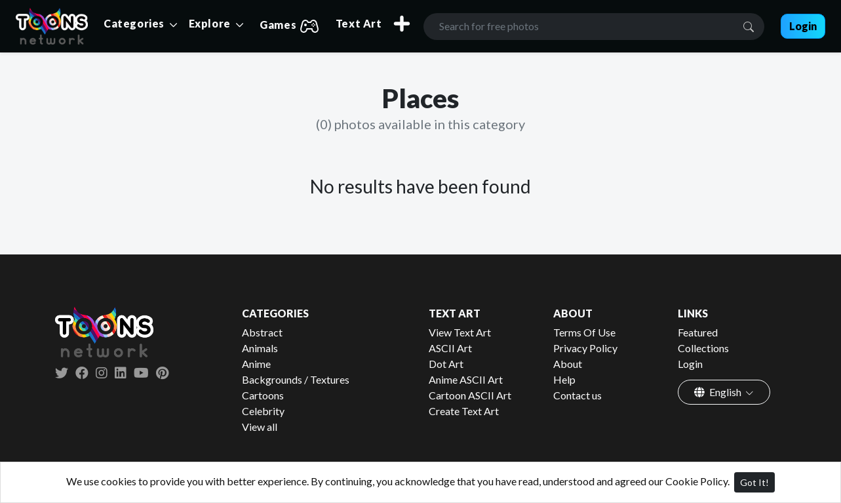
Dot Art (446, 363)
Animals (260, 348)
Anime (256, 363)
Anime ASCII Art (466, 379)
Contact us (577, 395)
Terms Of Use (584, 332)
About (567, 363)
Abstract (262, 332)
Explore (211, 23)
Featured (698, 332)
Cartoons (263, 395)
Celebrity (263, 411)
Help (564, 379)
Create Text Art (464, 411)
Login (690, 363)
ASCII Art (450, 348)
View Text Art (460, 332)
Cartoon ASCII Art (470, 395)
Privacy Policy (585, 348)
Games (290, 26)
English (718, 392)
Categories (135, 23)
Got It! (754, 482)
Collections (703, 348)
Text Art (359, 23)
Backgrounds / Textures (295, 379)
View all (259, 426)
